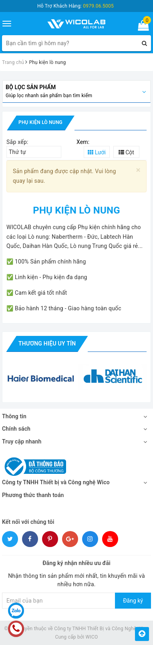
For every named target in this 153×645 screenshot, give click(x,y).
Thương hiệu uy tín (47, 343)
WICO (92, 637)
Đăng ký (133, 600)
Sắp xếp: (17, 142)
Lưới (97, 152)
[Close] (138, 170)
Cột (126, 152)
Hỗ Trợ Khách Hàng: (75, 6)
